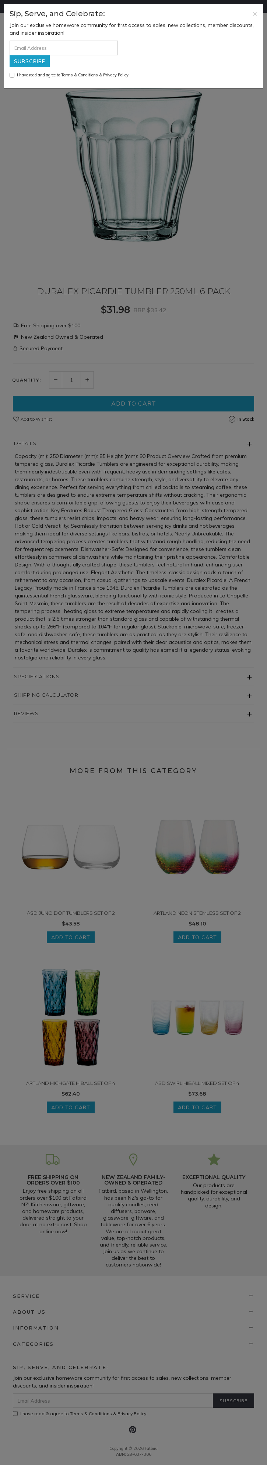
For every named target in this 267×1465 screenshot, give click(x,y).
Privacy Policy (116, 74)
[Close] (255, 13)
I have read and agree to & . (70, 74)
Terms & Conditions (79, 74)
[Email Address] (64, 48)
